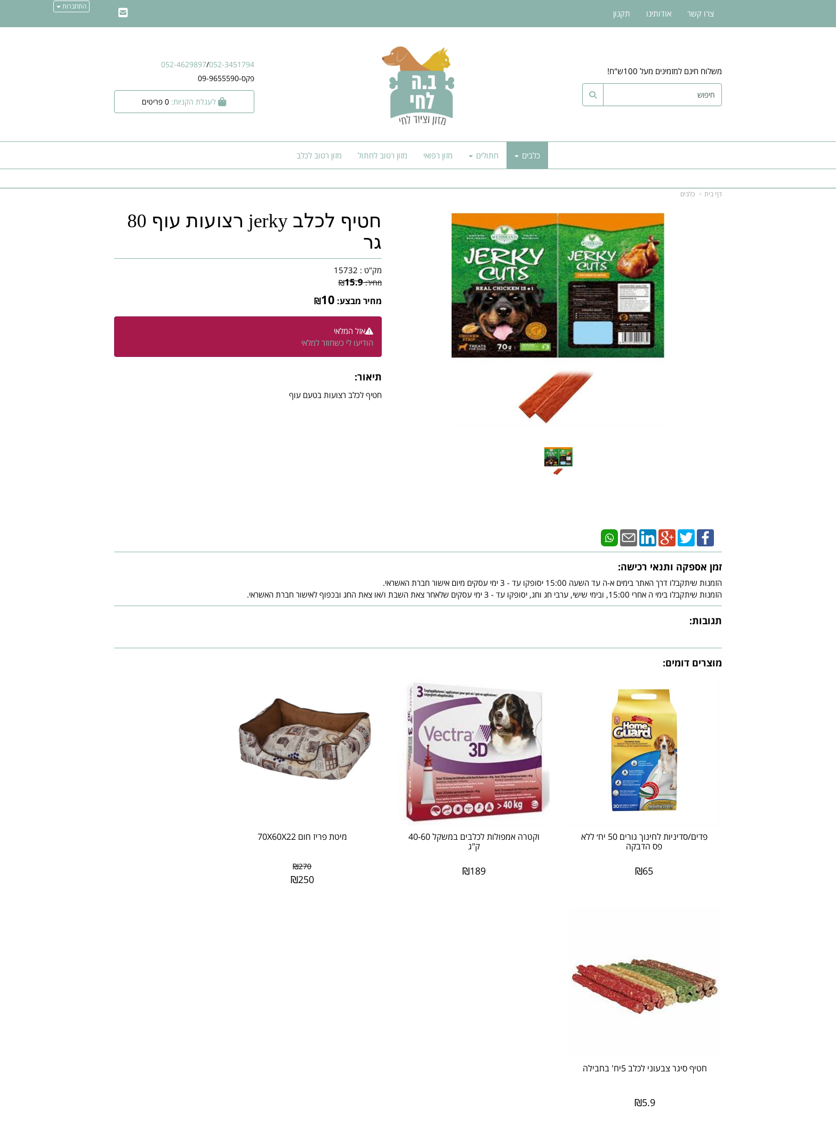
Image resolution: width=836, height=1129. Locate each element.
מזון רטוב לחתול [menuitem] (382, 155)
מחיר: (360, 282)
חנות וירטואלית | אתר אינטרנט (351, 1119)
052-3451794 (231, 64)
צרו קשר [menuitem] (700, 13)
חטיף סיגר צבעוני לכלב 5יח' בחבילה (184, 826)
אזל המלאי (349, 330)
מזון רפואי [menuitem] (438, 155)
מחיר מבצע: (359, 301)
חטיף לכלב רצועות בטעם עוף (335, 394)
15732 (346, 270)
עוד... (243, 915)
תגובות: (705, 620)
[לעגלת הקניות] (184, 101)
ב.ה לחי (554, 932)
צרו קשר (548, 915)
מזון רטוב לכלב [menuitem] (319, 155)
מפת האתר (698, 915)
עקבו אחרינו (384, 915)
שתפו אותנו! (390, 958)
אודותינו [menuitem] (658, 13)
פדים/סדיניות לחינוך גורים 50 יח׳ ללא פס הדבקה (652, 826)
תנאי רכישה (548, 978)
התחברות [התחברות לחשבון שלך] (71, 6)
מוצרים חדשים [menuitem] (699, 942)
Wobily (452, 1119)
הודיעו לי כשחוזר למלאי (337, 342)
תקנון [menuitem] (621, 13)
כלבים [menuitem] (527, 155)
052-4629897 (183, 64)
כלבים (687, 193)
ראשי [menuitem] (714, 954)
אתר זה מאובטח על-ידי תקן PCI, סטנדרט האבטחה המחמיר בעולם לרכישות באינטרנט (418, 1076)
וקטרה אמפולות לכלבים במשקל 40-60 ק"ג (496, 826)
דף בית (713, 193)
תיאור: (368, 376)
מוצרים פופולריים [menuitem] (695, 931)
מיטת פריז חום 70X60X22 (340, 821)
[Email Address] (123, 13)
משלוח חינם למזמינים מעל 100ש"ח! (664, 71)
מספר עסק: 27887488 (527, 967)
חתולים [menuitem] (484, 155)
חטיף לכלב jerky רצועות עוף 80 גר (254, 232)
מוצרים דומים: (692, 662)
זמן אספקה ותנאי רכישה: (670, 566)
